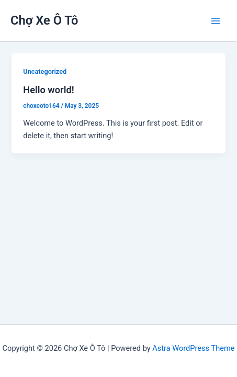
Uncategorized (44, 71)
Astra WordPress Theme (193, 348)
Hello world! (48, 89)
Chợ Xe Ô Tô (44, 20)
